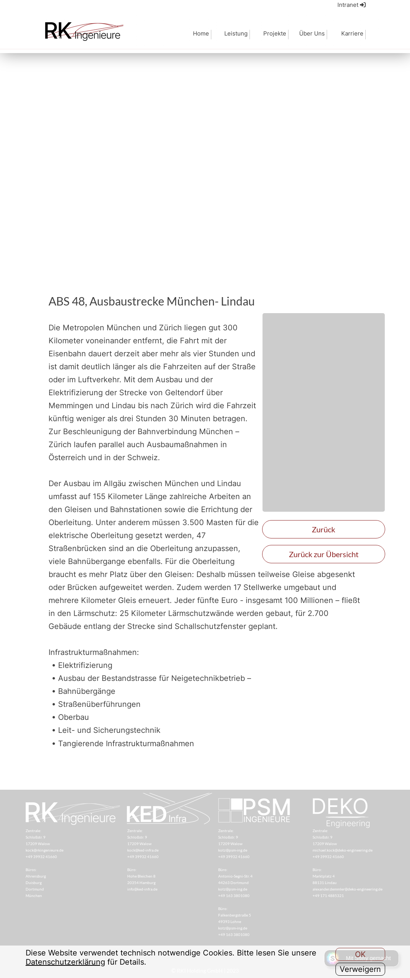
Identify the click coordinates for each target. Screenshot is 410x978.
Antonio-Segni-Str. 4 (235, 876)
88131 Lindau (325, 882)
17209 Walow (139, 843)
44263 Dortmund (233, 882)
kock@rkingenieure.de (44, 850)
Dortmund (35, 889)
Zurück (323, 529)
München (34, 895)
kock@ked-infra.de (143, 850)
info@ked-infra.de (142, 889)
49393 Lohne (229, 921)
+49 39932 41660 (143, 856)
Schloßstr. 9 (137, 837)
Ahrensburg (36, 876)
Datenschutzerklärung (65, 962)
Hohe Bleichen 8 (141, 876)
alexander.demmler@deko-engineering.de (347, 889)
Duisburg (34, 882)
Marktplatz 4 (324, 876)
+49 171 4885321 (328, 895)
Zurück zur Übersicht (323, 554)
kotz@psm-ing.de (232, 850)
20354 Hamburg (141, 882)
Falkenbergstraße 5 (234, 915)
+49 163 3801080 (234, 895)
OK (360, 954)
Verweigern (360, 969)
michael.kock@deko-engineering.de (343, 850)
